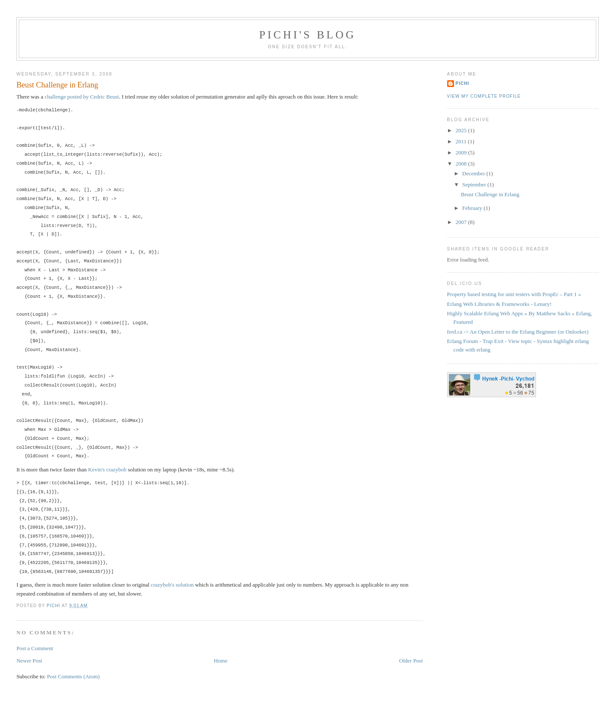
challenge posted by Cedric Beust (81, 96)
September (474, 184)
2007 (462, 222)
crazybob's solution (172, 584)
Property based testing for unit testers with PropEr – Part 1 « (514, 294)
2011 (462, 141)
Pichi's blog (307, 35)
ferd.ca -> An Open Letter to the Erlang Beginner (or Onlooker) (518, 331)
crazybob (116, 469)
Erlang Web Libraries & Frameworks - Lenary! (499, 304)
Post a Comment (34, 648)
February (472, 208)
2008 (462, 163)
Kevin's (96, 469)
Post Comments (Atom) (73, 676)
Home (221, 660)
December (474, 173)
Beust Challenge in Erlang (490, 194)
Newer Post (29, 660)
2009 (462, 152)
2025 (462, 130)
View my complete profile (484, 96)
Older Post (411, 660)
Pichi (462, 83)
